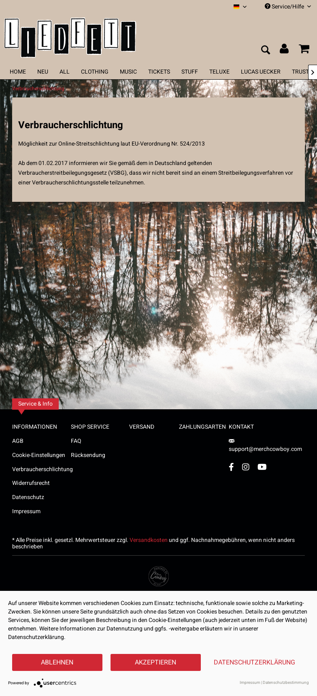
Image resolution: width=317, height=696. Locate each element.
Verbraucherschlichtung (41, 469)
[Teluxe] (219, 71)
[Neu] (43, 71)
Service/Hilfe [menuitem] (288, 6)
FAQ (76, 441)
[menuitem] (240, 7)
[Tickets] (159, 71)
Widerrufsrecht (31, 483)
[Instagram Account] (245, 467)
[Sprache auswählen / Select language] (240, 7)
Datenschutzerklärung (254, 662)
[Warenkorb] (304, 50)
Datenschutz (28, 497)
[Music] (128, 71)
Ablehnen (57, 662)
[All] (64, 71)
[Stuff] (190, 71)
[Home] (18, 71)
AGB (17, 441)
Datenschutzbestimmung (286, 682)
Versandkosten (149, 540)
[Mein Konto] (285, 50)
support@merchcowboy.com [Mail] (265, 446)
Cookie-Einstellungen (38, 455)
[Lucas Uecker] (260, 71)
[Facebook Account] (231, 467)
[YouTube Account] (262, 467)
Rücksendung (88, 455)
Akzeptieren (155, 662)
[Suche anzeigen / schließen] (265, 50)
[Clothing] (94, 71)
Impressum (26, 511)
